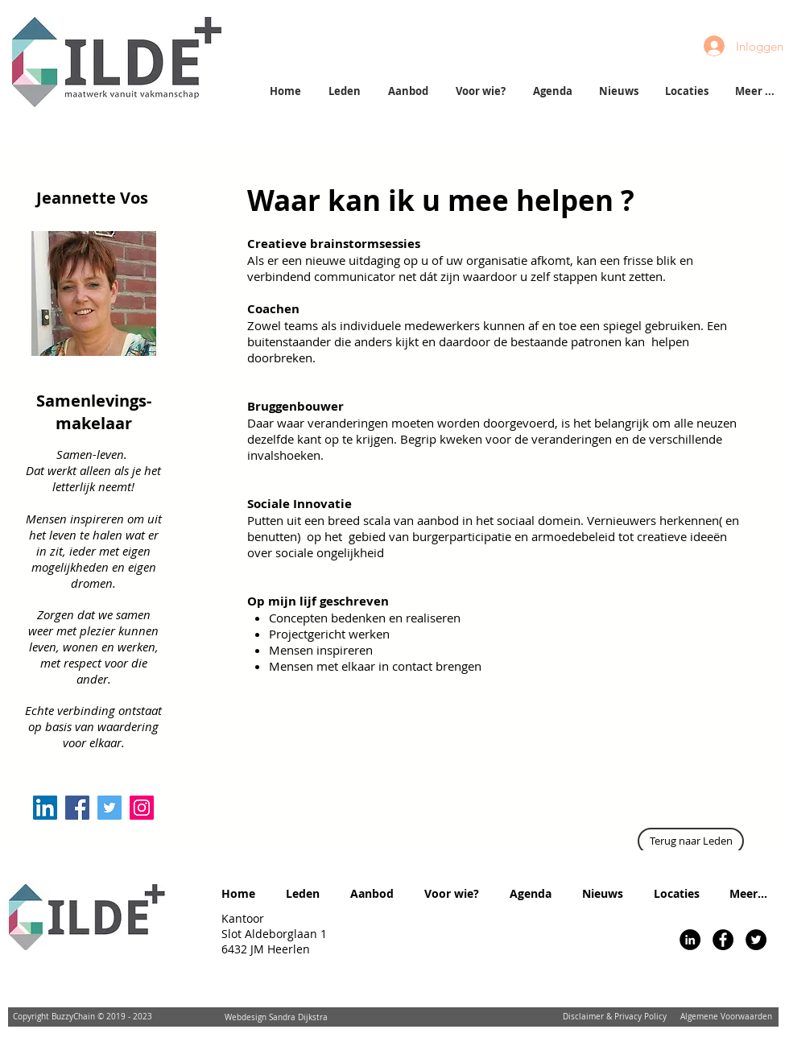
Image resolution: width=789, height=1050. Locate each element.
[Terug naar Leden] (691, 841)
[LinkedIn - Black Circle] (690, 939)
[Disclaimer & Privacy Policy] (615, 1017)
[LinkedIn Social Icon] (45, 808)
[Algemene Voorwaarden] (726, 1017)
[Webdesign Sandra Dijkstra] (275, 1017)
